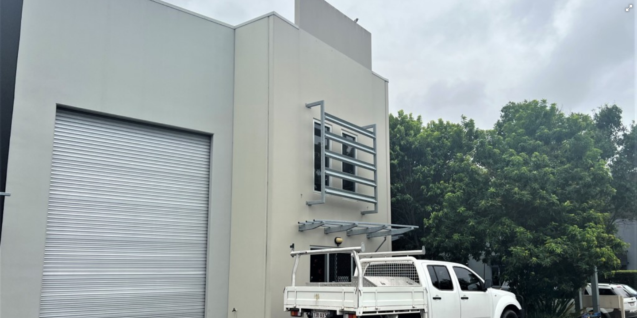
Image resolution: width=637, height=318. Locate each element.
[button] (629, 8)
